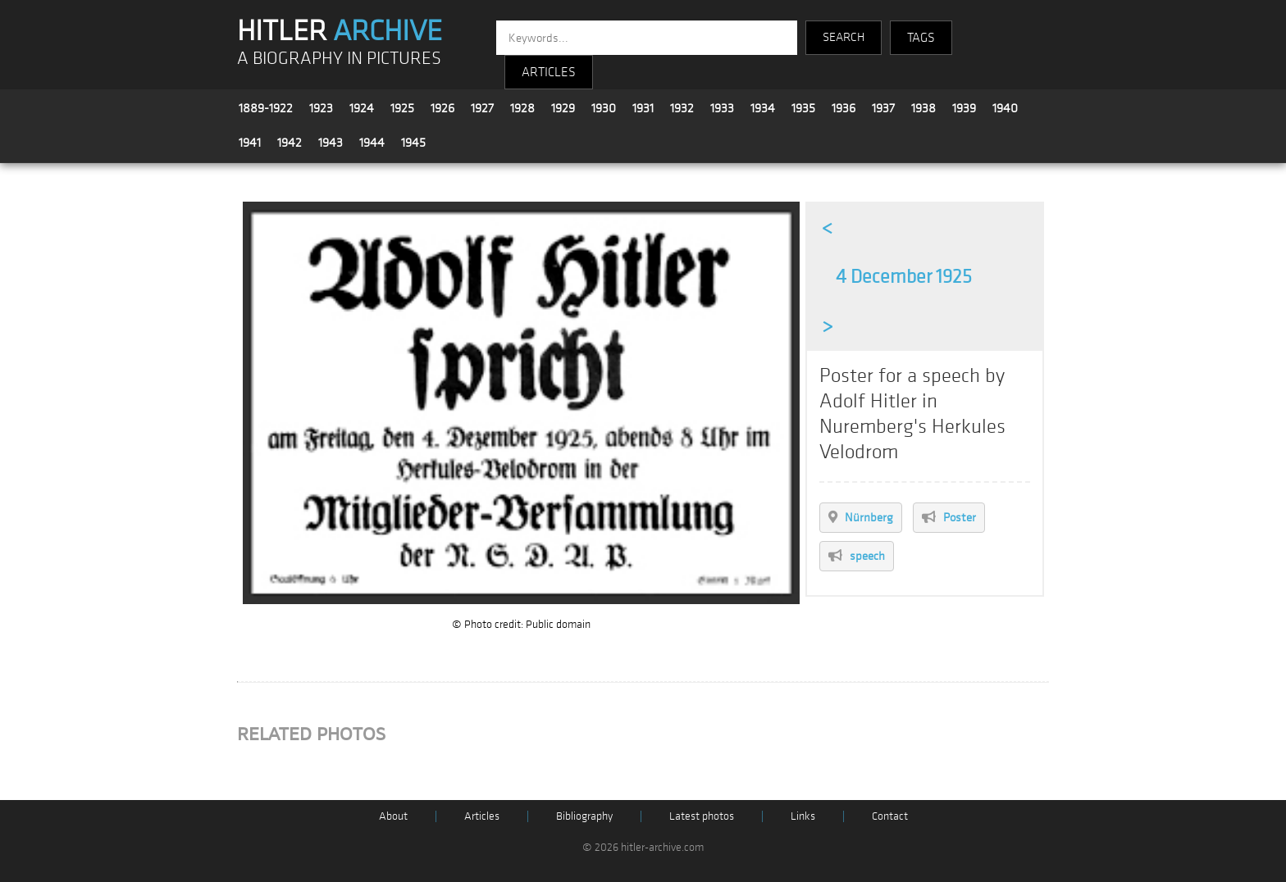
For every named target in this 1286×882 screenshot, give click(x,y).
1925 (402, 108)
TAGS (921, 38)
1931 (643, 108)
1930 (603, 108)
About (393, 816)
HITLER (339, 31)
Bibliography (584, 816)
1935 (803, 108)
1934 (762, 108)
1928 (522, 108)
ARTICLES (549, 72)
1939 (964, 108)
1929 (563, 108)
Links (803, 816)
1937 (883, 108)
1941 (250, 142)
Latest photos (701, 816)
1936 (843, 108)
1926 (442, 108)
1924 (361, 108)
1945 (413, 142)
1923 (321, 108)
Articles (481, 816)
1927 (482, 108)
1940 (1005, 108)
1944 (372, 142)
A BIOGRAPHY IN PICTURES (339, 59)
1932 (682, 108)
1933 (722, 108)
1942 (289, 142)
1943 (330, 142)
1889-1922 (266, 108)
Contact (890, 816)
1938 (923, 108)
